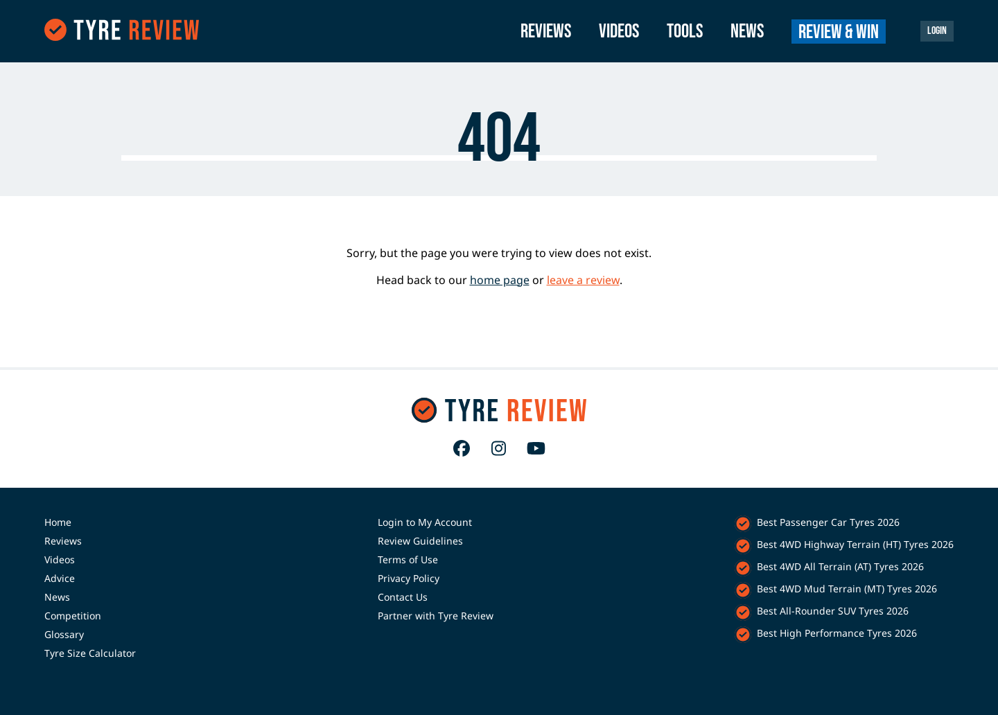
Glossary (64, 634)
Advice (59, 578)
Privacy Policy (408, 578)
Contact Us (403, 596)
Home (57, 522)
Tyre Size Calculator (90, 653)
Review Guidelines (420, 540)
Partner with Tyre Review (435, 615)
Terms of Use (408, 559)
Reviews (545, 31)
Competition (72, 615)
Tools (685, 31)
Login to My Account (425, 522)
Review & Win (838, 32)
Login (937, 30)
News (747, 31)
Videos (619, 31)
